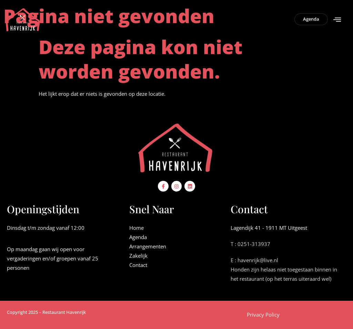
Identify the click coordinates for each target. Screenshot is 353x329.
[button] (337, 19)
